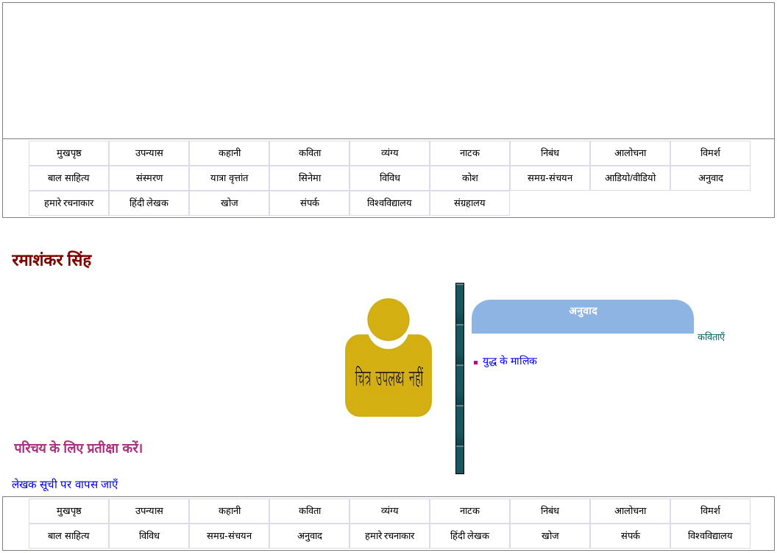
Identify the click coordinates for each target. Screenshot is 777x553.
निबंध (550, 152)
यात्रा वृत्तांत (229, 177)
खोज (229, 202)
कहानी (230, 152)
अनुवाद (710, 177)
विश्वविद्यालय (389, 202)
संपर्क (309, 202)
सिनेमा (310, 177)
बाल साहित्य (69, 177)
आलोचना (630, 152)
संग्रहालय (470, 202)
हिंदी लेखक (149, 202)
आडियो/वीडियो (630, 177)
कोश (470, 177)
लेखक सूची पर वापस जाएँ (65, 484)
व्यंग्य (390, 152)
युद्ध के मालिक (510, 361)
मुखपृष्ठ (69, 152)
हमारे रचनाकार (69, 202)
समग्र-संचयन (550, 177)
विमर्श (710, 152)
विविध (390, 177)
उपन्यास (149, 152)
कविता (310, 152)
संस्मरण (149, 177)
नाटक (470, 152)
